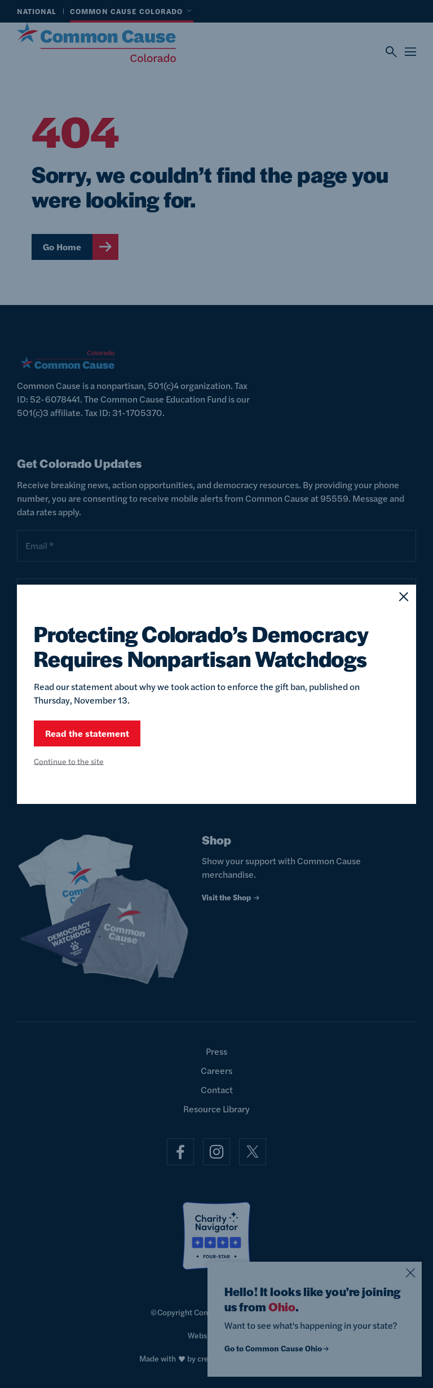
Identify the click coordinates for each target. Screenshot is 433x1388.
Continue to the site (69, 761)
